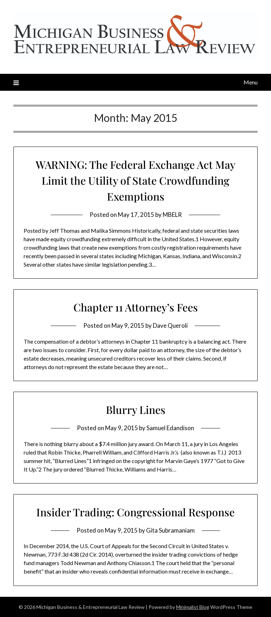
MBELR (172, 214)
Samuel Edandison (170, 428)
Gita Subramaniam (170, 530)
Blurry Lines (135, 410)
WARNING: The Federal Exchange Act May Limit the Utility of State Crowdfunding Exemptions (135, 180)
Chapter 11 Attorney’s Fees (135, 307)
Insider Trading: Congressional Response (135, 512)
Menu (250, 82)
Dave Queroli (170, 325)
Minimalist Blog (192, 607)
